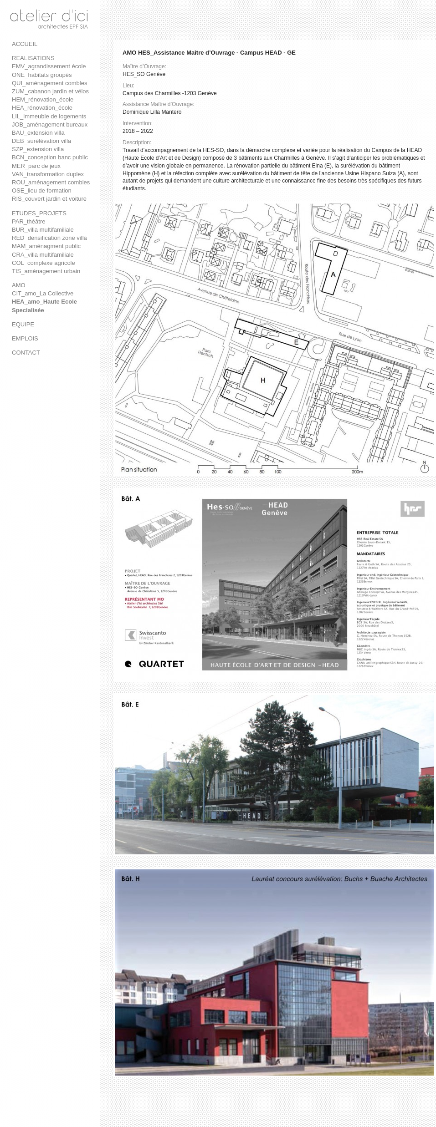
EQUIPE (23, 324)
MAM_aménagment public (46, 246)
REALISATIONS (33, 58)
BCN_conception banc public (50, 157)
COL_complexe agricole (43, 262)
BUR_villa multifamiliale (43, 229)
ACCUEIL (24, 44)
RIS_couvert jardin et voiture (49, 198)
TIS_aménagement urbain (46, 271)
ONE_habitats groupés (42, 74)
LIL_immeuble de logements (49, 116)
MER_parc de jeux (36, 165)
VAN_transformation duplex (48, 174)
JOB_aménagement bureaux (49, 124)
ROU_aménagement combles (51, 182)
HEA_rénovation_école (42, 107)
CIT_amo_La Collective (42, 293)
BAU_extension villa (38, 132)
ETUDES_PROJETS (39, 213)
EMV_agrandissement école (49, 66)
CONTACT (26, 352)
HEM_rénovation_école (42, 99)
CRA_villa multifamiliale (43, 254)
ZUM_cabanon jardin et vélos (50, 91)
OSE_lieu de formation (42, 190)
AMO (19, 285)
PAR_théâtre (28, 221)
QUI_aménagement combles (49, 83)
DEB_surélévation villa (41, 140)
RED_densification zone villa (49, 237)
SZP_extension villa (38, 149)
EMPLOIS (25, 338)
